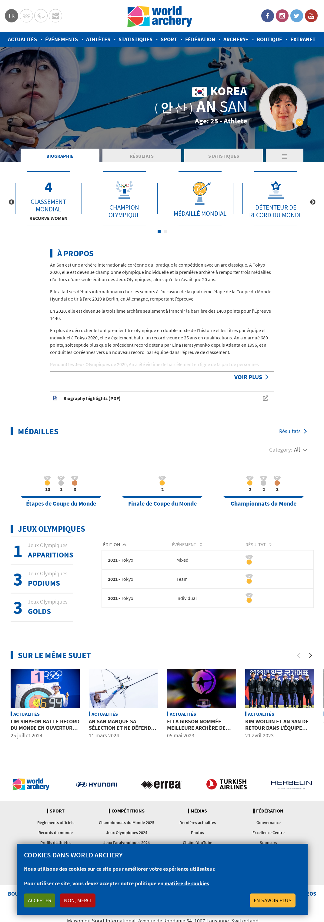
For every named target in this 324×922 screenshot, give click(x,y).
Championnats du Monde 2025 (126, 822)
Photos (197, 832)
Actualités (22, 39)
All (297, 449)
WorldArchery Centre (55, 15)
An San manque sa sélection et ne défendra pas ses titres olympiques (123, 731)
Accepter (39, 900)
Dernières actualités (197, 822)
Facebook (267, 15)
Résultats (142, 156)
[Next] (311, 655)
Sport (169, 39)
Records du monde (55, 832)
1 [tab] (159, 231)
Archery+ (236, 39)
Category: (280, 449)
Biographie (60, 156)
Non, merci (78, 900)
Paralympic (41, 15)
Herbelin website (291, 784)
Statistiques (135, 39)
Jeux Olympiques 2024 (126, 832)
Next (313, 202)
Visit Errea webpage (161, 784)
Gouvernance (268, 822)
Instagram (282, 15)
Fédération (200, 39)
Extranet (303, 39)
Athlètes (98, 39)
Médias (199, 811)
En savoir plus (273, 900)
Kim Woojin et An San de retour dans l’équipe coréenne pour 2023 (277, 728)
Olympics (26, 15)
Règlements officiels (55, 822)
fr (12, 15)
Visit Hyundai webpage (96, 784)
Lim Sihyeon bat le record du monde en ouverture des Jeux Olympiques (45, 728)
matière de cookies (187, 883)
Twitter (296, 15)
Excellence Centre (268, 832)
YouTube (311, 15)
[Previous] (299, 655)
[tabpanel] (48, 198)
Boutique (269, 39)
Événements (61, 39)
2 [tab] (165, 231)
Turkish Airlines (226, 784)
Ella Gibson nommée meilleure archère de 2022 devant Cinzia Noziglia (196, 731)
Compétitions (128, 811)
